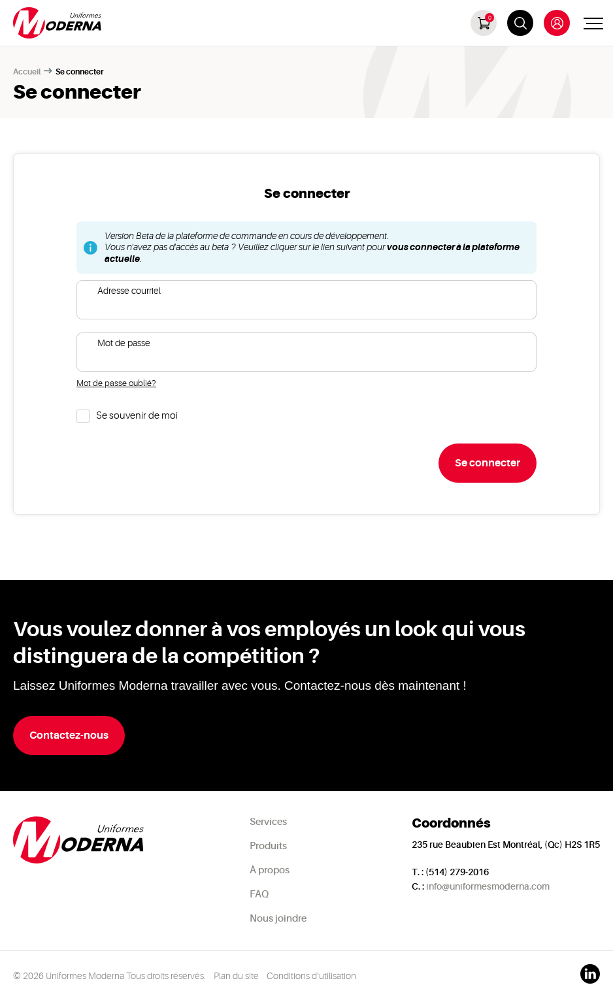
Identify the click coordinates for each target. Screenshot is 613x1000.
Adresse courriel (129, 290)
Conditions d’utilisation (311, 976)
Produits (268, 846)
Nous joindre (278, 918)
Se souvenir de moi (137, 415)
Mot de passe (123, 343)
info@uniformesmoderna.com (488, 886)
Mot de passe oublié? (116, 383)
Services (268, 822)
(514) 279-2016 (457, 872)
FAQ (259, 894)
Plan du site (236, 976)
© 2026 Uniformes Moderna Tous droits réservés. (109, 976)
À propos (270, 870)
